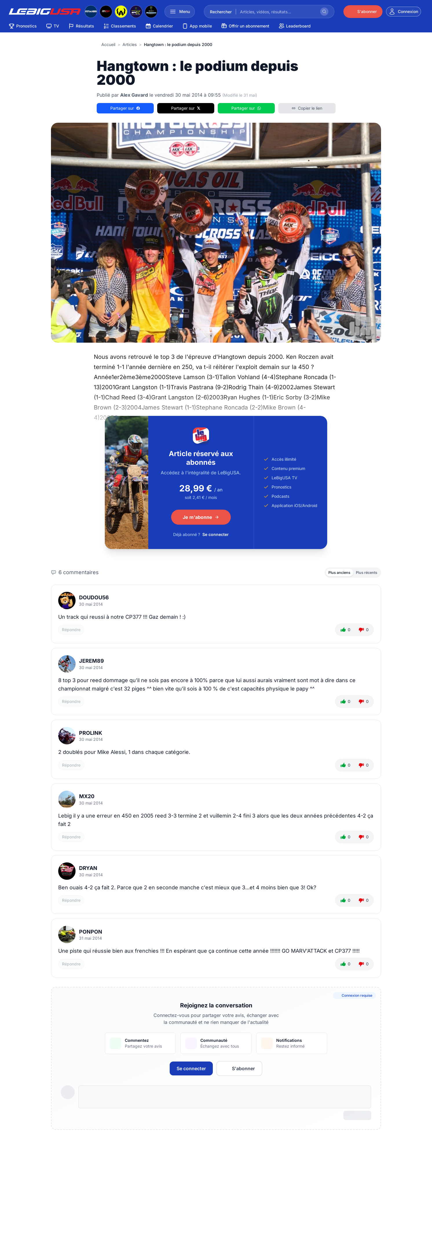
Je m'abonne (201, 517)
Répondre (71, 631)
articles (129, 44)
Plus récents (364, 573)
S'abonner (239, 1070)
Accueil (108, 44)
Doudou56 (94, 599)
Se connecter (215, 534)
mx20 (86, 798)
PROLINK (90, 734)
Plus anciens (333, 573)
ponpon (90, 933)
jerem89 (91, 663)
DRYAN (88, 870)
